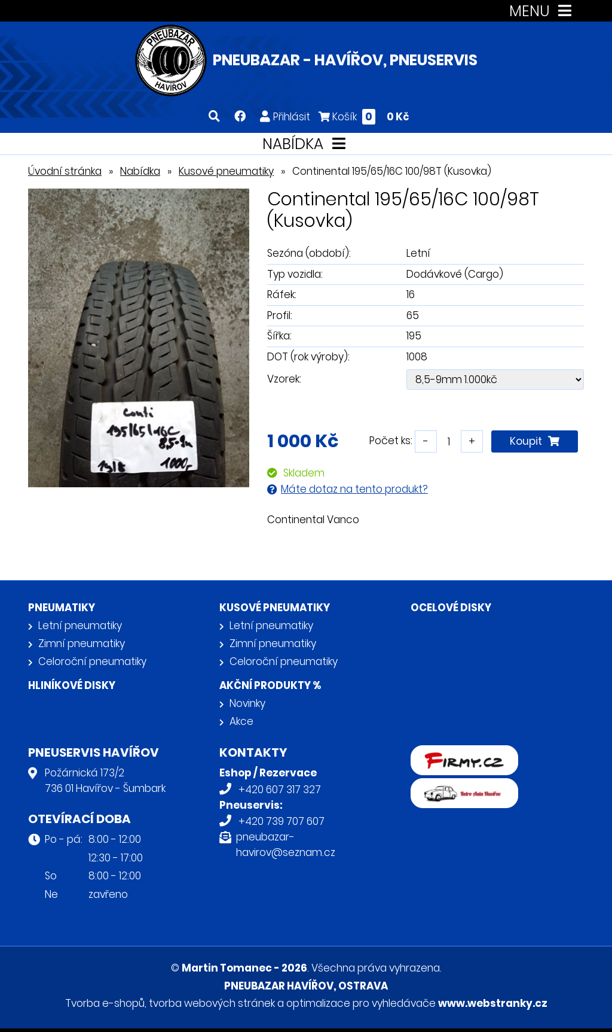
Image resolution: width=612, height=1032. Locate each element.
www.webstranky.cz (492, 1003)
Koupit (534, 441)
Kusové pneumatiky (226, 171)
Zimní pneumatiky (81, 643)
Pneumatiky (61, 607)
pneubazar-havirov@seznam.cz (285, 845)
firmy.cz (430, 753)
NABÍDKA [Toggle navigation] (306, 143)
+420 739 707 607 (281, 821)
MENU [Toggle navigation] (543, 11)
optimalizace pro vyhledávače (361, 1003)
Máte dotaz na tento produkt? (354, 489)
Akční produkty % (270, 685)
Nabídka (140, 171)
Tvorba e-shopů (105, 1003)
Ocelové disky (451, 607)
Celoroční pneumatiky (92, 661)
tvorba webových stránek (212, 1003)
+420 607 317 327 (279, 789)
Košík (364, 116)
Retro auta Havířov (457, 786)
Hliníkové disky (71, 685)
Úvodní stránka (65, 171)
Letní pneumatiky (80, 625)
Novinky (247, 703)
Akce (241, 721)
